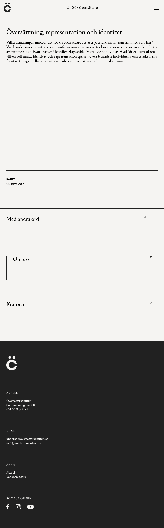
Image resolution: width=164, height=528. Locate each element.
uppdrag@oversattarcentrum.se (27, 438)
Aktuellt (11, 472)
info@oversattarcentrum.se (24, 443)
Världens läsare (16, 476)
